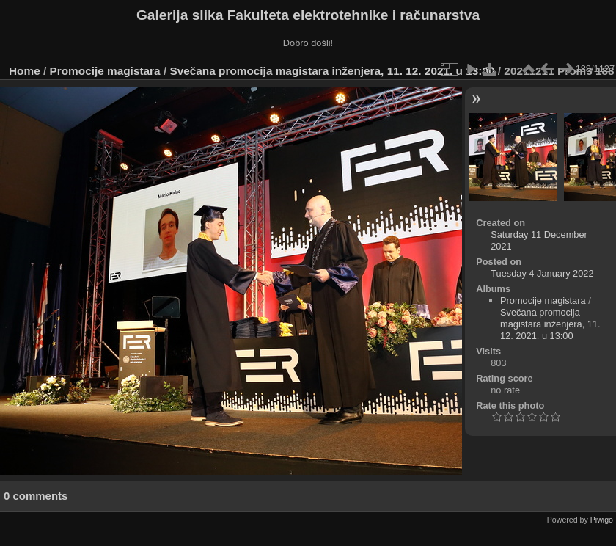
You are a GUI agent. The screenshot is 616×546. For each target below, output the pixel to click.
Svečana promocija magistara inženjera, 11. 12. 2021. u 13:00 (331, 71)
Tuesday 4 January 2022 (542, 273)
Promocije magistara (105, 71)
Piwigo (601, 519)
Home (24, 71)
